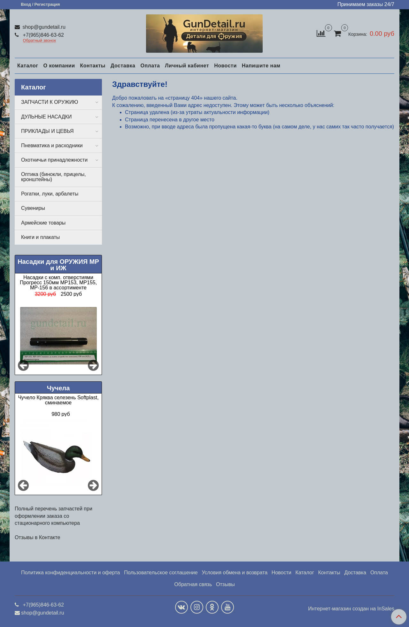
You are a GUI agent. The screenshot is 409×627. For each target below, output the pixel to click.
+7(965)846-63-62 (42, 35)
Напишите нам (261, 65)
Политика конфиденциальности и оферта (70, 572)
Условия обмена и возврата (234, 572)
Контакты (92, 65)
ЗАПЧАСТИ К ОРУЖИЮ (49, 102)
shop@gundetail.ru (43, 27)
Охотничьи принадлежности (54, 160)
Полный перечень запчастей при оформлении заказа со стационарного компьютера (53, 516)
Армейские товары (43, 223)
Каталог (27, 65)
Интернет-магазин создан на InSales (351, 608)
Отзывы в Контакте (37, 537)
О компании (59, 65)
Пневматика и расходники (52, 145)
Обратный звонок (39, 41)
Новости (225, 65)
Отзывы (225, 584)
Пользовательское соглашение (160, 572)
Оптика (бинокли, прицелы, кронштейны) (53, 177)
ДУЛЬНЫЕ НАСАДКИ (46, 116)
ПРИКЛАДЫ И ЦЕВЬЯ (47, 131)
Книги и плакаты (40, 237)
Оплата (150, 65)
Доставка (123, 65)
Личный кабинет (187, 65)
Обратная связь (193, 584)
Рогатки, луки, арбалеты (49, 193)
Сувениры (33, 208)
